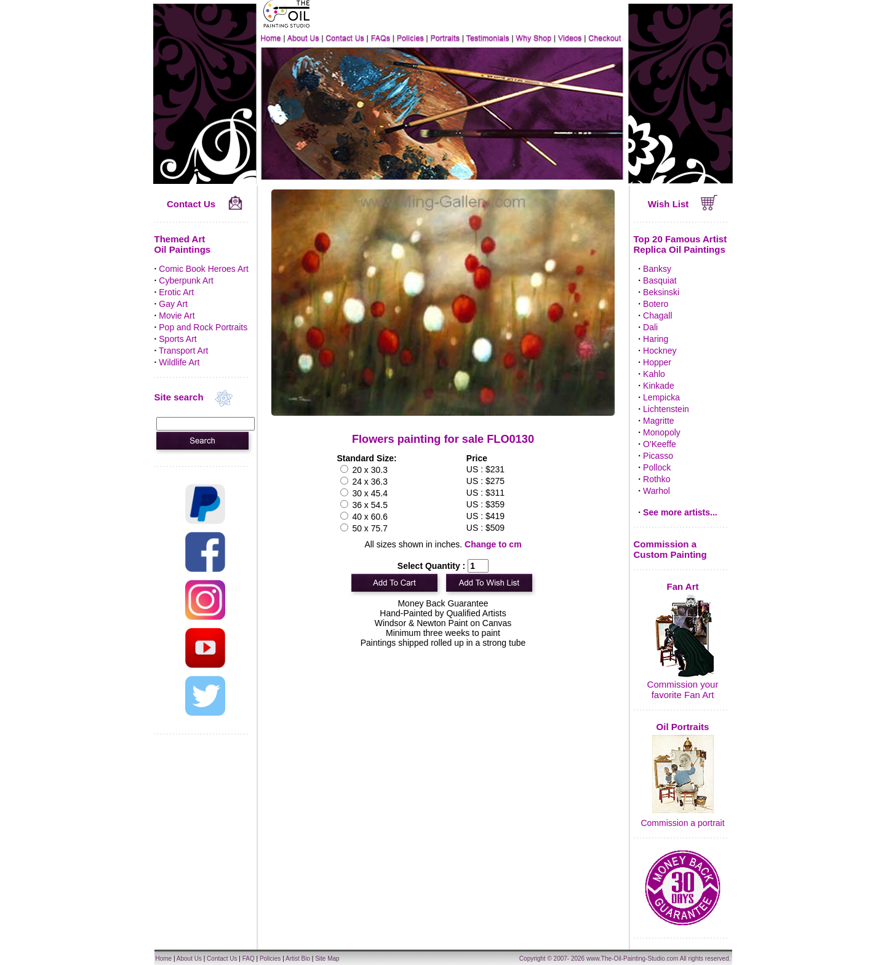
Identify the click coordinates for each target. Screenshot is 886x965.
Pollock (657, 467)
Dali (650, 327)
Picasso (658, 456)
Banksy (657, 269)
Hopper (657, 362)
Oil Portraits (683, 726)
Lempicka (661, 397)
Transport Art (183, 350)
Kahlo (654, 374)
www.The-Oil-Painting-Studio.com (632, 958)
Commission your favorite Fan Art (683, 689)
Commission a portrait (682, 823)
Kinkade (658, 386)
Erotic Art (176, 292)
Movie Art (176, 315)
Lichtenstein (666, 409)
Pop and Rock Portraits (203, 327)
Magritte (658, 421)
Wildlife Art (179, 362)
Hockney (659, 350)
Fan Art (683, 586)
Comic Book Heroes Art (204, 269)
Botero (655, 304)
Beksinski (661, 292)
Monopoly (661, 432)
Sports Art (177, 339)
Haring (655, 339)
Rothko (656, 479)
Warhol (656, 491)
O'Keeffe (659, 444)
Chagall (657, 315)
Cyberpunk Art (186, 280)
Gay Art (173, 304)
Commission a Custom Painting (670, 549)
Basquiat (659, 280)
